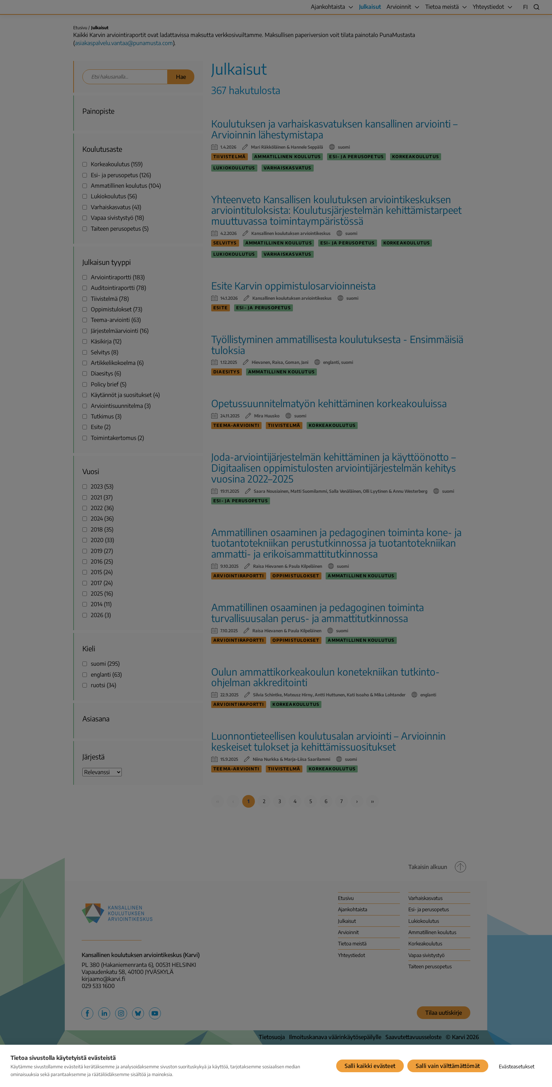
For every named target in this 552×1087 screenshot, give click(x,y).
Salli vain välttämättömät (448, 1065)
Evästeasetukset (516, 1066)
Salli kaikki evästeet (370, 1065)
